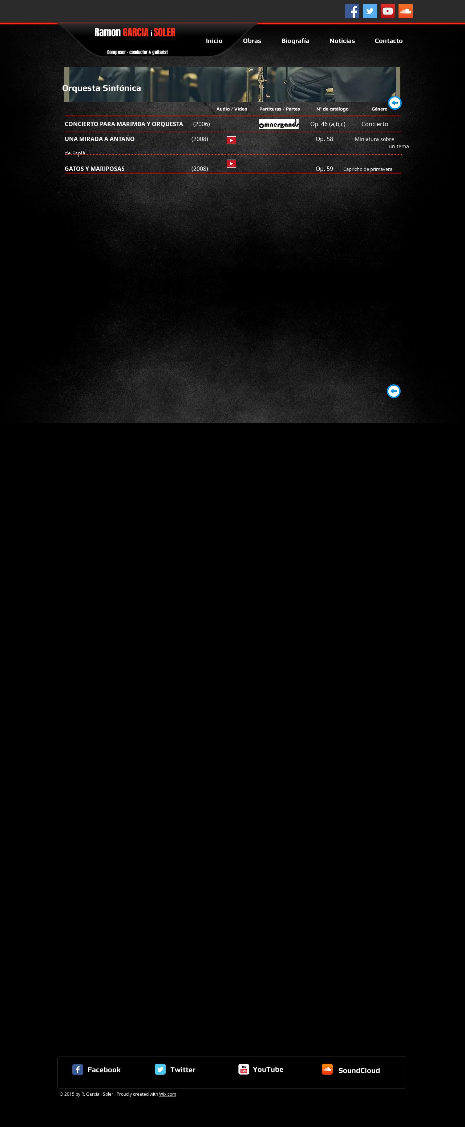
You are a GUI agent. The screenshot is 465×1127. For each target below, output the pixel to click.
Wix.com (167, 1094)
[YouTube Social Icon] (388, 11)
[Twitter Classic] (160, 1069)
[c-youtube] (243, 1069)
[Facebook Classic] (77, 1069)
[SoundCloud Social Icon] (406, 11)
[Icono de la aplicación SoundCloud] (327, 1069)
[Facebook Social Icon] (352, 11)
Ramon (134, 32)
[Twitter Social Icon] (370, 11)
